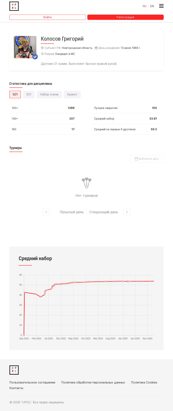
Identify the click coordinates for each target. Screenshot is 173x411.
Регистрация (125, 17)
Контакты (16, 388)
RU (145, 6)
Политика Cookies (144, 382)
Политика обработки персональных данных (93, 382)
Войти (47, 17)
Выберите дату (146, 158)
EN (152, 6)
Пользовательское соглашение (32, 382)
